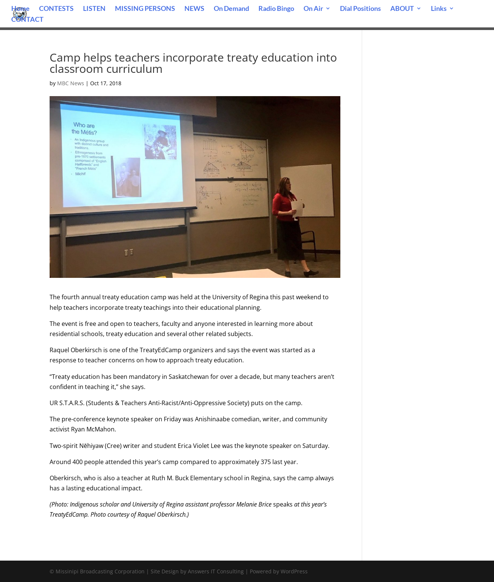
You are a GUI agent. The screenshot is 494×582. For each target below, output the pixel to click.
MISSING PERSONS (145, 9)
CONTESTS (56, 9)
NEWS (194, 9)
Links (439, 9)
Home (20, 9)
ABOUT (402, 9)
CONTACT (27, 20)
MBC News (70, 83)
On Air (313, 9)
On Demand (231, 9)
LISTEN (94, 9)
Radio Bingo (276, 9)
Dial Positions (360, 9)
